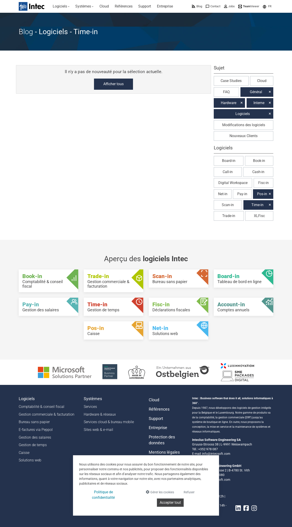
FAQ (226, 92)
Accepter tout (170, 502)
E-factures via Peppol (36, 429)
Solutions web (30, 460)
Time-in (257, 205)
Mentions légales (164, 452)
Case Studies (231, 81)
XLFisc (259, 216)
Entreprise (158, 427)
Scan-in (228, 205)
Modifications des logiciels (243, 125)
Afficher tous (113, 84)
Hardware (228, 103)
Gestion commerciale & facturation (46, 414)
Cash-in (258, 172)
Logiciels (242, 114)
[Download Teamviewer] (249, 6)
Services (90, 406)
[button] (267, 6)
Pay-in (242, 194)
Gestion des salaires (35, 437)
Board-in (228, 161)
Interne (258, 103)
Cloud (261, 81)
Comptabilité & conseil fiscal (41, 406)
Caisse (24, 452)
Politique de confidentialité (103, 495)
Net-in (222, 194)
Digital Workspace (233, 183)
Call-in (228, 172)
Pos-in (262, 194)
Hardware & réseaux (100, 414)
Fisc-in (263, 183)
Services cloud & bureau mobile (109, 422)
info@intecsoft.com (216, 453)
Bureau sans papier (34, 422)
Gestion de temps (33, 445)
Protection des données (162, 440)
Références (159, 409)
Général (256, 92)
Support (156, 418)
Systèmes (93, 399)
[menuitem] (61, 6)
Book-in (259, 161)
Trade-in (228, 216)
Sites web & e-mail (98, 429)
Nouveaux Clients (243, 136)
